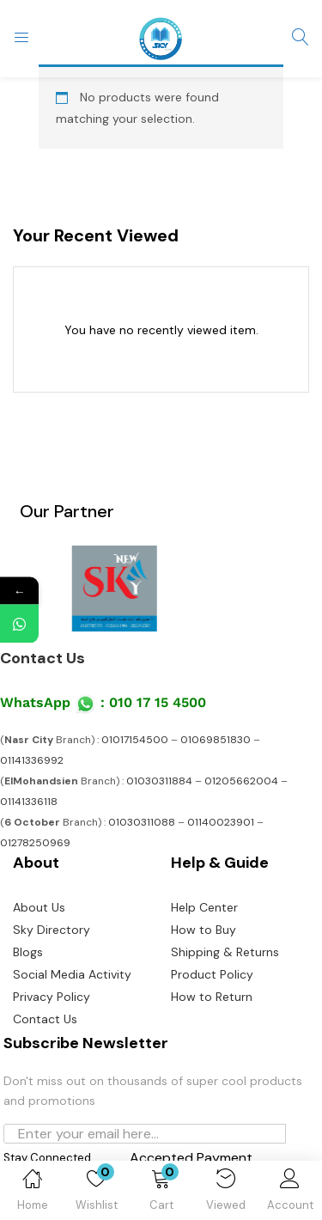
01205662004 (241, 781)
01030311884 (159, 781)
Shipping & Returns (225, 952)
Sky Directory (51, 929)
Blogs (28, 952)
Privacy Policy (51, 996)
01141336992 (32, 760)
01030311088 (141, 822)
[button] (161, 1193)
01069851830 (215, 740)
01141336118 (29, 801)
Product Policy (212, 974)
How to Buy (203, 929)
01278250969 (35, 843)
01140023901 (220, 822)
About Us (39, 907)
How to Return (211, 996)
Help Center (204, 907)
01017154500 (134, 740)
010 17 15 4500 (157, 702)
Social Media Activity (72, 974)
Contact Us (42, 658)
